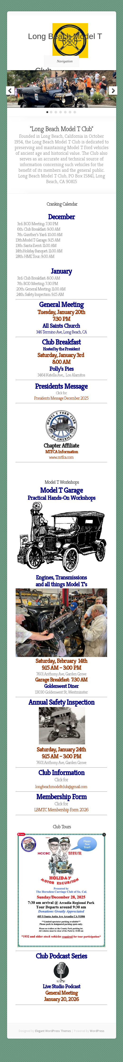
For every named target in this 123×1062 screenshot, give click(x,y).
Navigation (61, 61)
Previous (10, 91)
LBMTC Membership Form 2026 (61, 810)
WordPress (97, 1031)
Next (113, 91)
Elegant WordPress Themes (53, 1031)
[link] (61, 692)
